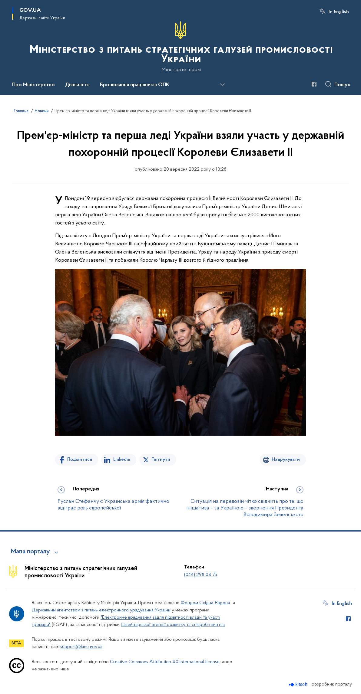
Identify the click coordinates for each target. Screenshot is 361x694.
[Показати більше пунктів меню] (222, 84)
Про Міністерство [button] (33, 85)
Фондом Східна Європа (205, 603)
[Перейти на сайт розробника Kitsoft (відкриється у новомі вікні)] (299, 684)
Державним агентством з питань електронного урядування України (101, 610)
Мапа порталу (30, 551)
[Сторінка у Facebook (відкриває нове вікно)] (314, 84)
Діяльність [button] (77, 85)
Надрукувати (286, 459)
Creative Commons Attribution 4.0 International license (165, 662)
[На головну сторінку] (180, 47)
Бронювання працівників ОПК (134, 85)
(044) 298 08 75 (200, 574)
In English (339, 11)
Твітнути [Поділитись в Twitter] (160, 459)
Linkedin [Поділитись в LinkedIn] (121, 459)
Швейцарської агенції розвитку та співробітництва (173, 624)
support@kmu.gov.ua (81, 646)
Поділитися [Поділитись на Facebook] (79, 459)
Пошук (342, 85)
